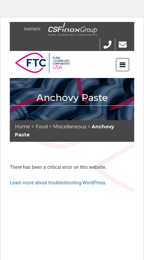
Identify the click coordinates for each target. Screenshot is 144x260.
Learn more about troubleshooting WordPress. (58, 182)
